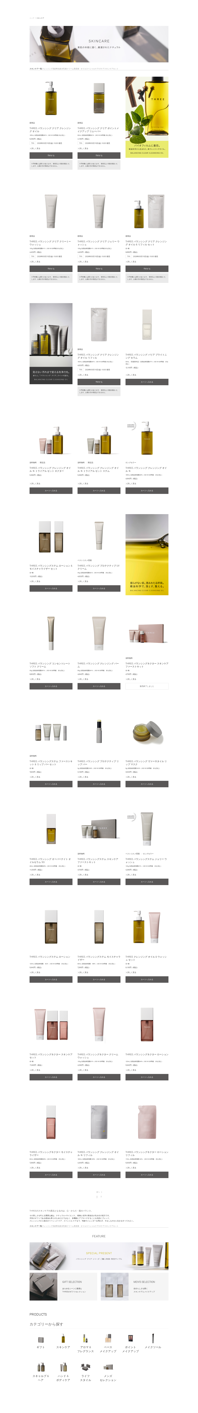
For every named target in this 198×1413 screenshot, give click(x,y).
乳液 (65, 69)
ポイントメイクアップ (130, 1343)
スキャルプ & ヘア (41, 1371)
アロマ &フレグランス (86, 1343)
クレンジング (47, 69)
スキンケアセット (111, 69)
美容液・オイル (80, 69)
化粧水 (60, 69)
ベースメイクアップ (108, 1343)
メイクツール (153, 1341)
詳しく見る (35, 148)
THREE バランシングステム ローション (50, 956)
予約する (51, 155)
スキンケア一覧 (36, 69)
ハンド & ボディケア (63, 1371)
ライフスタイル (86, 1371)
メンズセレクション (108, 1371)
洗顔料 (55, 69)
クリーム (70, 69)
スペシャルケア (92, 69)
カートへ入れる (147, 382)
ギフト (41, 1341)
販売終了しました (147, 686)
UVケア (101, 69)
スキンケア (63, 1341)
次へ (98, 1192)
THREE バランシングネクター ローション (147, 1054)
